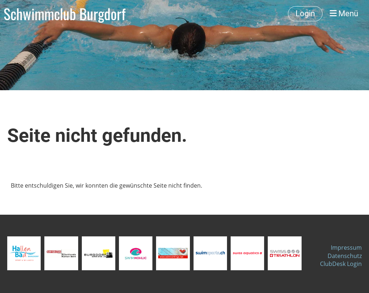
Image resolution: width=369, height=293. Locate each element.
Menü (344, 13)
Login (305, 13)
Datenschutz (345, 256)
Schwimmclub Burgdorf (64, 14)
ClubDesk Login (341, 264)
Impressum (346, 248)
